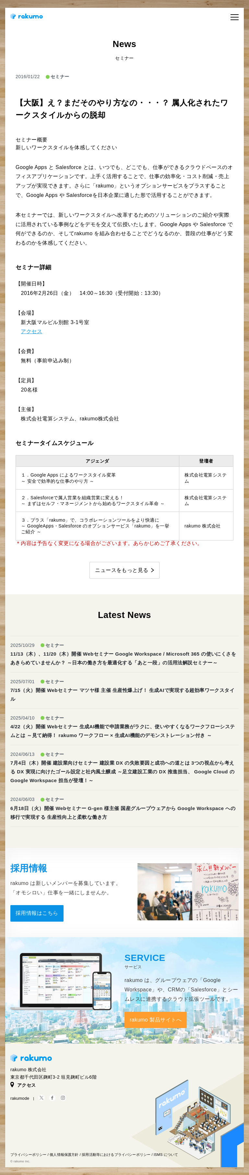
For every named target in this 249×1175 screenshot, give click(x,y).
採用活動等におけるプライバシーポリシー (116, 1155)
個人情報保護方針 (64, 1155)
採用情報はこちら (37, 913)
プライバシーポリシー (28, 1155)
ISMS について (166, 1155)
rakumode (19, 1098)
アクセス (31, 331)
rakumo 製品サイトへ (156, 1020)
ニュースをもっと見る (121, 570)
